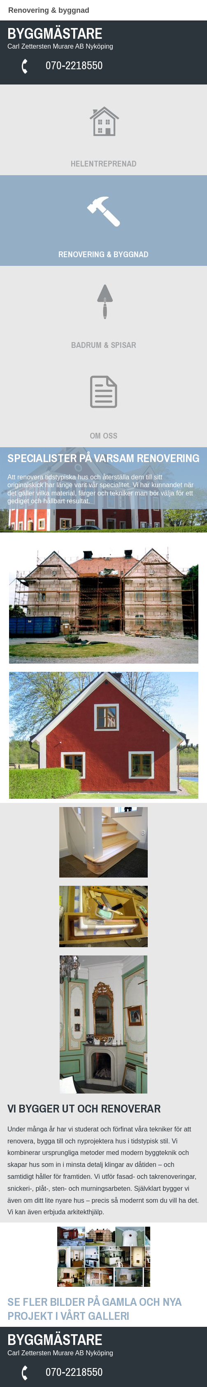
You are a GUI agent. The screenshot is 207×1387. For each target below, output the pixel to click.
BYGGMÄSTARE (54, 33)
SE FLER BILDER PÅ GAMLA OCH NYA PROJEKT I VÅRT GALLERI (95, 1309)
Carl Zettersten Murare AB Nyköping (60, 46)
